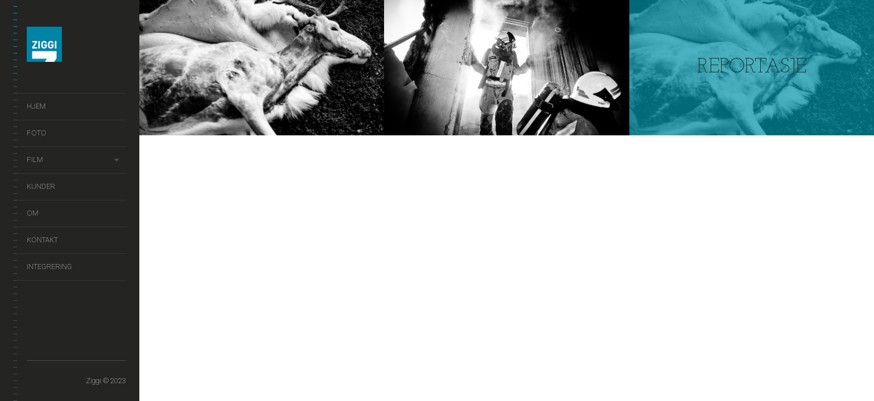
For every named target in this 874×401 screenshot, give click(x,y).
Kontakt (42, 240)
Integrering (49, 266)
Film (35, 159)
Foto (36, 133)
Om (32, 213)
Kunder (41, 186)
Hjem (36, 106)
